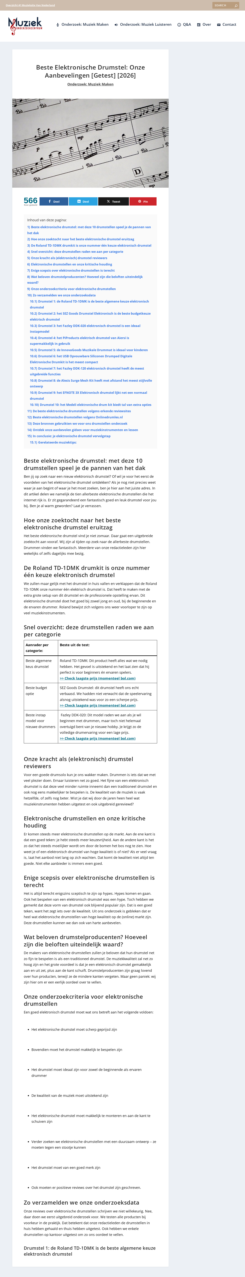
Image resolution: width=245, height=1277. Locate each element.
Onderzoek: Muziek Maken (90, 86)
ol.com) (129, 741)
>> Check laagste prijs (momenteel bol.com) (97, 680)
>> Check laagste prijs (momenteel (90, 741)
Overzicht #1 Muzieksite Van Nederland (30, 5)
